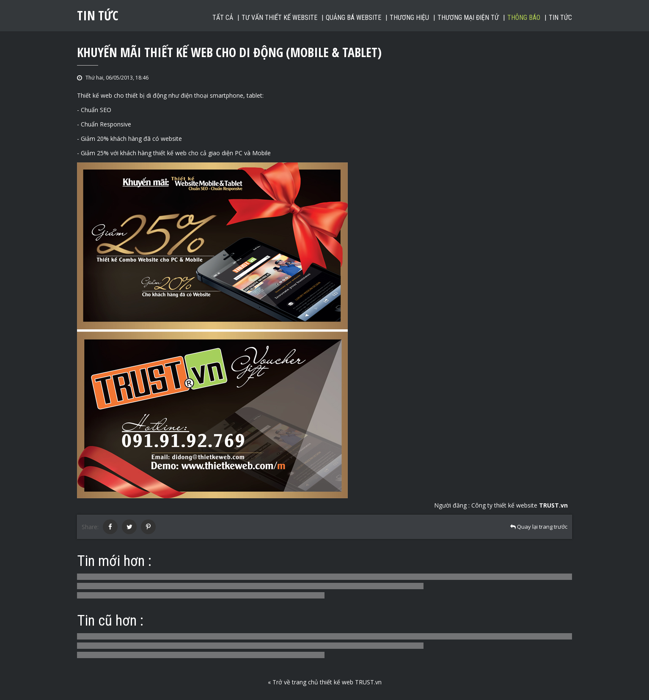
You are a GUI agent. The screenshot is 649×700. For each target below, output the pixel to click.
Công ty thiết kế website (519, 505)
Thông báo (523, 18)
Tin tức (560, 18)
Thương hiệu (409, 18)
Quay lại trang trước (538, 526)
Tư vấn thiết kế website (279, 18)
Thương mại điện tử (468, 18)
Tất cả (222, 18)
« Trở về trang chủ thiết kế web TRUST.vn (325, 682)
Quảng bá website (353, 18)
